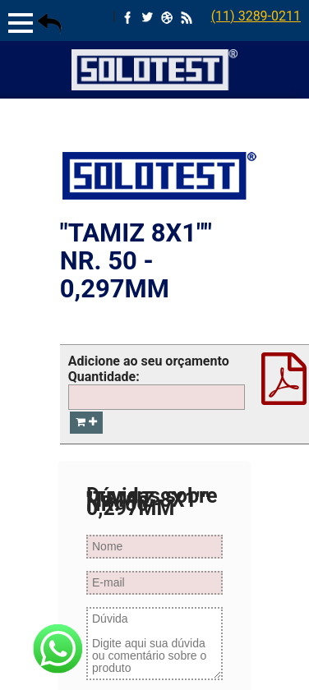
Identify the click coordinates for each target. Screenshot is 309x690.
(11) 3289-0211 (256, 16)
